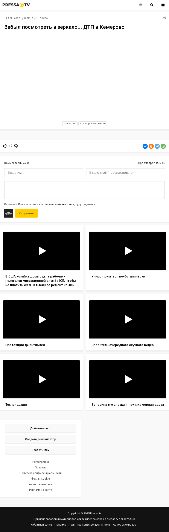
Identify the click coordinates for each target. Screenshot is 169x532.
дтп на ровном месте (93, 123)
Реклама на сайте (40, 489)
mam (27, 18)
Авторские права (40, 484)
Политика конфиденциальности (41, 473)
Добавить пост (40, 428)
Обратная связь (41, 524)
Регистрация (40, 461)
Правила (40, 467)
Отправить (26, 213)
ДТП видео (41, 18)
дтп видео (70, 123)
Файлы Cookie (40, 478)
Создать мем (41, 449)
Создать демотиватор (40, 439)
